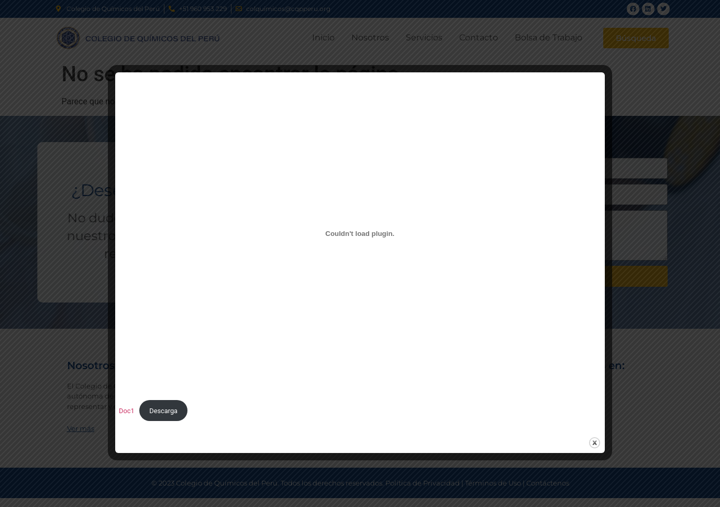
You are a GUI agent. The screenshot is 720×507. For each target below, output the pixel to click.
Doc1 (127, 411)
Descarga (163, 411)
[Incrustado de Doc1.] (360, 233)
